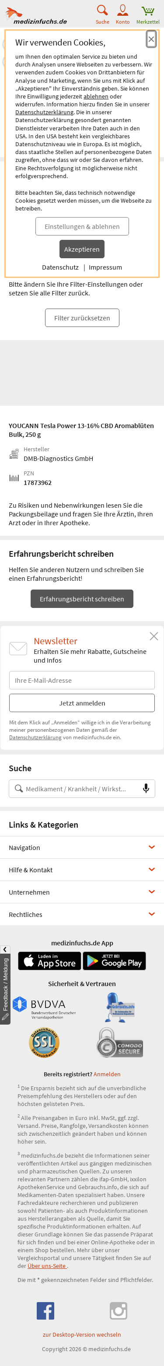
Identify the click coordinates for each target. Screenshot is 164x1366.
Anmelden (107, 1074)
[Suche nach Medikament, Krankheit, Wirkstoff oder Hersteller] (73, 788)
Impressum (105, 267)
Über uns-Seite (47, 1266)
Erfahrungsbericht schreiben (82, 598)
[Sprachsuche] (146, 789)
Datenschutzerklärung (44, 112)
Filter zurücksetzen (82, 317)
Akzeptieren (82, 249)
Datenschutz (60, 267)
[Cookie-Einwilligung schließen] (151, 39)
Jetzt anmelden (82, 703)
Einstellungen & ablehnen (82, 226)
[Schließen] (154, 636)
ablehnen (96, 96)
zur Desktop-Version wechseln (82, 1334)
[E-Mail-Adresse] (82, 680)
